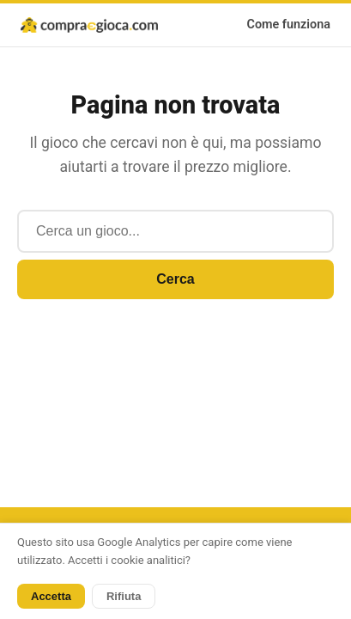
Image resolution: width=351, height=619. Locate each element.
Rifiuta (123, 596)
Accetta (51, 596)
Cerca (175, 279)
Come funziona (289, 24)
